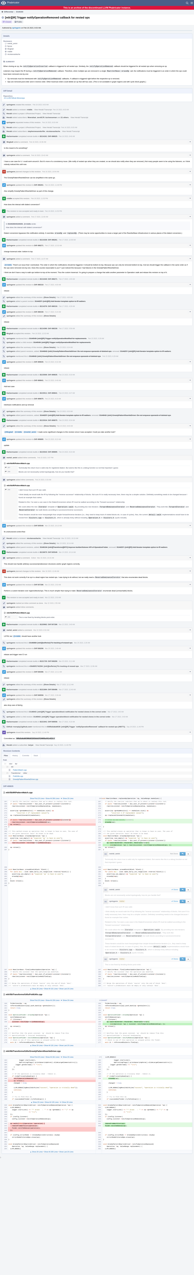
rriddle (9, 52)
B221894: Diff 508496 (48, 690)
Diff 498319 (39, 285)
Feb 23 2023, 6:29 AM (110, 356)
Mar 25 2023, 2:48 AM (53, 648)
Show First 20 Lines (37, 798)
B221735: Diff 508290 (48, 661)
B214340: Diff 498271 (48, 279)
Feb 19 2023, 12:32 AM (40, 333)
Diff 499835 (39, 362)
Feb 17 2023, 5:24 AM (53, 312)
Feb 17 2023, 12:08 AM (67, 240)
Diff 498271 (39, 245)
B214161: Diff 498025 (48, 136)
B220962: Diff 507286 (48, 624)
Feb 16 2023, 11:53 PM (39, 198)
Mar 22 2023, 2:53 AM (53, 585)
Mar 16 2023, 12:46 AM (50, 571)
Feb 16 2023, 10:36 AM (37, 142)
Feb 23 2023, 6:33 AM (67, 375)
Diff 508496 (39, 672)
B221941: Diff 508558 (48, 722)
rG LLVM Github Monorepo (14, 98)
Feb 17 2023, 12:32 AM (53, 245)
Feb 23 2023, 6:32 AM (53, 362)
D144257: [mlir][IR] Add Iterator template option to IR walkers (60, 301)
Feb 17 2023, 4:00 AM (53, 285)
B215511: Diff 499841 (48, 393)
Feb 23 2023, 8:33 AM (53, 399)
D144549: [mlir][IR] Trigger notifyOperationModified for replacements (57, 338)
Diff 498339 (39, 312)
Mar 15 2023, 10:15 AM (45, 558)
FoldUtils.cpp (18, 776)
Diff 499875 (39, 399)
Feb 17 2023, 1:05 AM (67, 279)
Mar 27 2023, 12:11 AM (53, 672)
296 (7, 472)
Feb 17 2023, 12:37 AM (39, 259)
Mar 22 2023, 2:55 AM (52, 603)
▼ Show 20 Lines (67, 798)
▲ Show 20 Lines (36, 989)
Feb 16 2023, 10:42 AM (39, 155)
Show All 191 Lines (51, 1045)
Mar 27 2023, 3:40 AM (116, 712)
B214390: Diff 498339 (48, 328)
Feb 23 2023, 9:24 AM (67, 452)
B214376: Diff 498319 (48, 306)
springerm (16, 28)
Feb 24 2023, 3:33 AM (43, 480)
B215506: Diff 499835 (48, 375)
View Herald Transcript (43, 110)
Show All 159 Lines (52, 1000)
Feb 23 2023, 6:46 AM (53, 380)
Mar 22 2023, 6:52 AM (41, 630)
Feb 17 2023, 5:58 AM (67, 328)
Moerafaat (32, 117)
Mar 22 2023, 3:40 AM (67, 624)
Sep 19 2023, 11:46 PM (135, 727)
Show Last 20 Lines (66, 989)
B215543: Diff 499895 (48, 452)
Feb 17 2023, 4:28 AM (67, 306)
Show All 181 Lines (52, 1057)
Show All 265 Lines (51, 1152)
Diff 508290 (39, 648)
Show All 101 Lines (51, 989)
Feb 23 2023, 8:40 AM (65, 426)
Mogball (10, 49)
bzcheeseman (51, 117)
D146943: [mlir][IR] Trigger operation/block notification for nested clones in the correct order (67, 712)
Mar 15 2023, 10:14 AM (65, 543)
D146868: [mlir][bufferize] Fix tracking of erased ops (50, 643)
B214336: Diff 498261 (48, 240)
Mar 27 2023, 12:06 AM (88, 666)
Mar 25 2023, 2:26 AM (82, 643)
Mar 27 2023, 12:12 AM (65, 685)
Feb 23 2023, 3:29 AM (96, 338)
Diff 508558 (39, 695)
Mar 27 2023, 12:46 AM (67, 690)
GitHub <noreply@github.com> (19, 727)
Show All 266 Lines (52, 798)
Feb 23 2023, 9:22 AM (53, 439)
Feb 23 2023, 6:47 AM (67, 393)
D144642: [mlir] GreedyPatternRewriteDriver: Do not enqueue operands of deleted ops (76, 351)
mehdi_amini (12, 43)
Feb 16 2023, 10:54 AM (50, 172)
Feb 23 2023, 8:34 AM (67, 420)
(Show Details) (50, 297)
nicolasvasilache (13, 54)
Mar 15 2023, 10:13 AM (53, 526)
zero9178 (40, 117)
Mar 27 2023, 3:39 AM (53, 695)
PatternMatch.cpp (20, 770)
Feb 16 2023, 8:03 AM (40, 105)
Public (19, 22)
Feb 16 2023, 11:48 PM (53, 185)
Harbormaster (12, 136)
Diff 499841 (39, 380)
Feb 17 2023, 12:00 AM (39, 217)
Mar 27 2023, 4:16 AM (67, 722)
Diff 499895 (39, 439)
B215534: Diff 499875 (48, 420)
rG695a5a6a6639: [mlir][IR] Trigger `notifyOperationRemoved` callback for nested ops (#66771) (85, 727)
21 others (65, 117)
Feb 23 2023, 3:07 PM (45, 458)
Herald (9, 110)
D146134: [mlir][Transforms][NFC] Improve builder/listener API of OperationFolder (74, 547)
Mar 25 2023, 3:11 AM (67, 661)
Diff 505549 (39, 526)
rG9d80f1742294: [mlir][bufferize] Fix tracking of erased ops (54, 666)
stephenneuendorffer (36, 131)
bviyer (30, 745)
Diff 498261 (39, 185)
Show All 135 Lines (51, 1102)
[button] (192, 3)
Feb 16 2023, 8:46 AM (67, 136)
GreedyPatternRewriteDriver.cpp (25, 779)
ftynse (9, 46)
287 (7, 468)
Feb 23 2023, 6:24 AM (65, 347)
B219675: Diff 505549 (48, 552)
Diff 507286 (39, 585)
